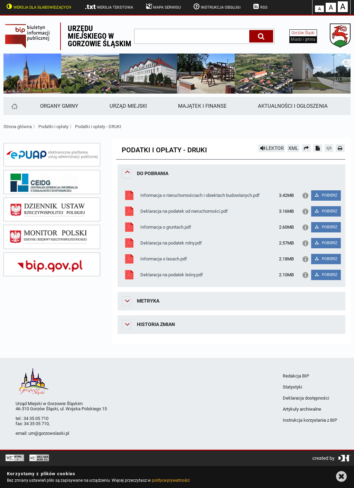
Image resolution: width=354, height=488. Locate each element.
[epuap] (51, 154)
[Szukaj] (261, 36)
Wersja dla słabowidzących (38, 6)
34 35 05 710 (36, 418)
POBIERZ (325, 195)
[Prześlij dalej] (306, 148)
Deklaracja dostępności (306, 398)
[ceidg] (51, 182)
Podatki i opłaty (53, 126)
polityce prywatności (171, 480)
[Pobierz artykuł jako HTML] (329, 148)
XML (293, 148)
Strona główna (17, 126)
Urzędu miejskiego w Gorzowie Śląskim (99, 36)
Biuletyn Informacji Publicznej (31, 36)
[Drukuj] (340, 148)
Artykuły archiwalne (302, 409)
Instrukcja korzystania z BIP (310, 420)
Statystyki (292, 387)
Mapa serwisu (163, 6)
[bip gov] (51, 264)
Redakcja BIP (296, 376)
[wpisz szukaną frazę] (192, 36)
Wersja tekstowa (108, 7)
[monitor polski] (51, 237)
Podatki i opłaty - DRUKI (98, 126)
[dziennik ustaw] (51, 210)
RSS (260, 6)
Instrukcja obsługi (216, 6)
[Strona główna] (14, 106)
